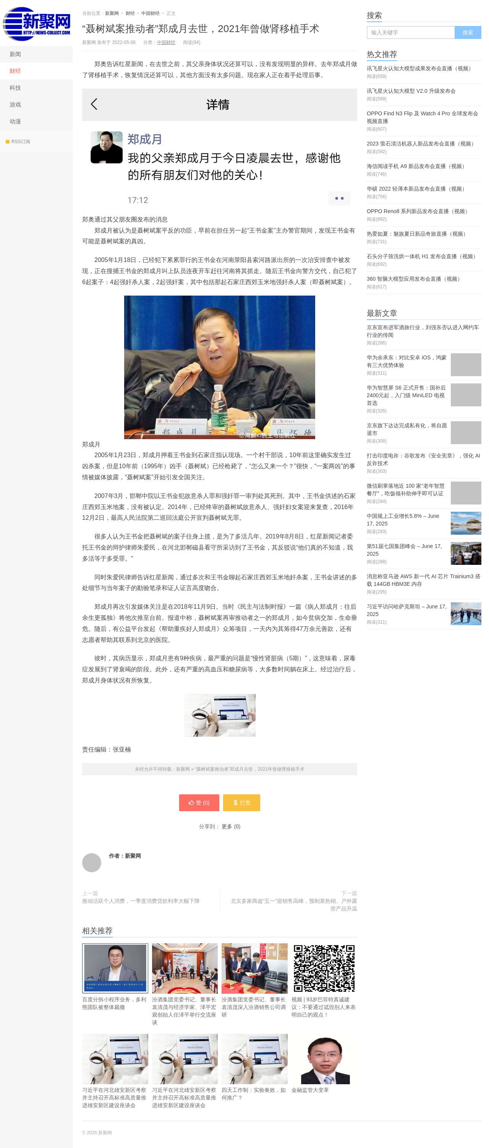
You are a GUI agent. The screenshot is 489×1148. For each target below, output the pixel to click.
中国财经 (150, 13)
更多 (227, 826)
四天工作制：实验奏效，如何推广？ (255, 1067)
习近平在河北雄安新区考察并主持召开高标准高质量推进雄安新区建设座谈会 (115, 1071)
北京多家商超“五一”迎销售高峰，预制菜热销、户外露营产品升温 (294, 905)
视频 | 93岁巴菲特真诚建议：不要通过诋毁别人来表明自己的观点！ (324, 980)
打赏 (242, 803)
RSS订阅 (18, 141)
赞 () (199, 803)
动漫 (15, 121)
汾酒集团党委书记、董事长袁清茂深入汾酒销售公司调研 (255, 980)
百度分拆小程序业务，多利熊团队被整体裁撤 (115, 976)
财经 (15, 71)
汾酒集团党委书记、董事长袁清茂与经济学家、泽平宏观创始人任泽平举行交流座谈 (185, 984)
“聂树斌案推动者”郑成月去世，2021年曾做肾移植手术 (200, 28)
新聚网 (36, 23)
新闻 (15, 54)
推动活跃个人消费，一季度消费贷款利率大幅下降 (141, 901)
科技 (15, 87)
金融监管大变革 (324, 1063)
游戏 (15, 104)
